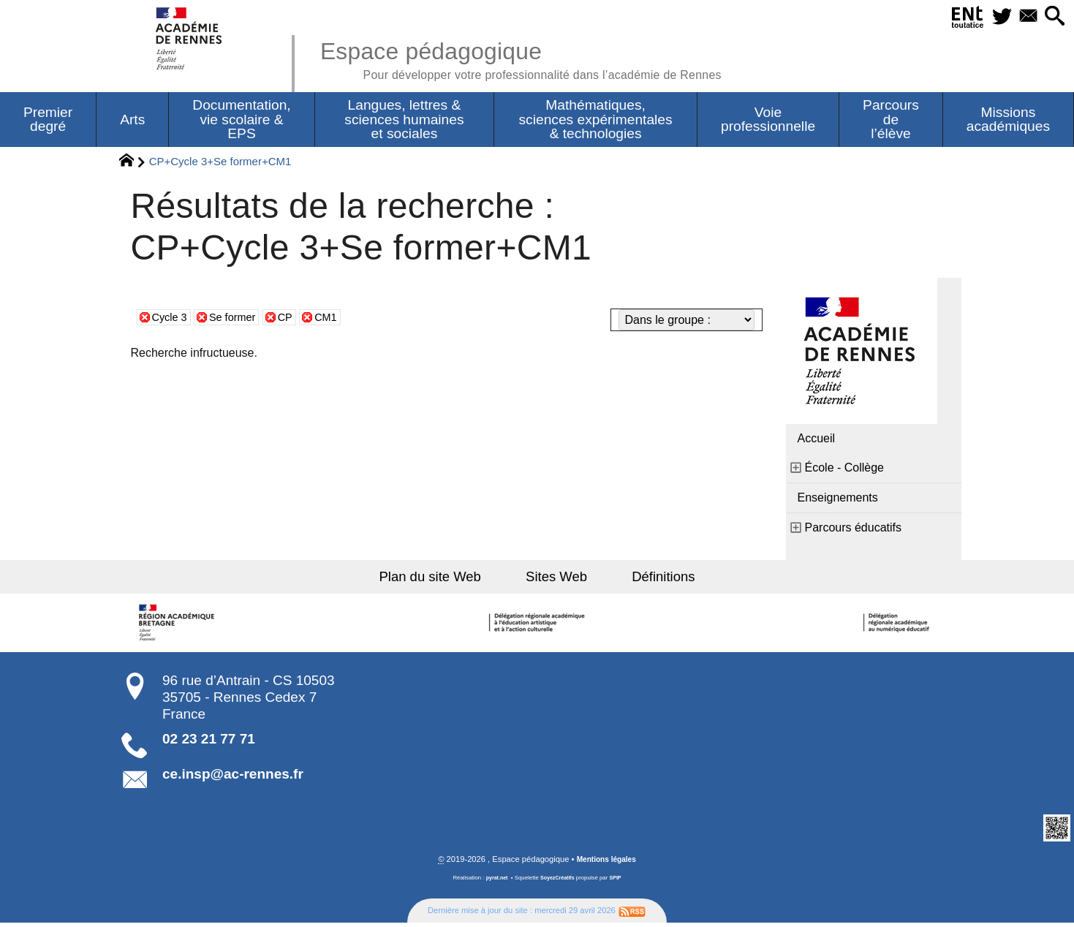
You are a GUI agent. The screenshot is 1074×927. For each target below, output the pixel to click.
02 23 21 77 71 (208, 742)
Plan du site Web (440, 578)
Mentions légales (606, 863)
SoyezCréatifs (558, 882)
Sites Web (557, 578)
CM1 (337, 319)
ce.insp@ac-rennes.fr (232, 777)
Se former (238, 319)
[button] (1052, 17)
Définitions (654, 578)
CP (295, 319)
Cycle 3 (171, 319)
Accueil (817, 440)
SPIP (618, 882)
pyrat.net (495, 882)
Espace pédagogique (542, 58)
